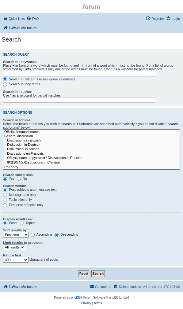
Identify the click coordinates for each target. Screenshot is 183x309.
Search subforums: (18, 175)
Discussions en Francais (91, 154)
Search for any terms (21, 84)
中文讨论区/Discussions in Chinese (91, 162)
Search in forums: (17, 120)
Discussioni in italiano (91, 149)
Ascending (41, 234)
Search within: (14, 186)
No (22, 178)
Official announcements (91, 132)
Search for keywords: (20, 62)
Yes (8, 178)
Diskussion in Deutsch (91, 145)
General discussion (91, 136)
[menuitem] (32, 18)
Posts (10, 223)
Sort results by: (15, 230)
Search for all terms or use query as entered (39, 79)
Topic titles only (17, 199)
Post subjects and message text (29, 189)
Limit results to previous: (23, 243)
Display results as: (18, 219)
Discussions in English (91, 140)
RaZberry (91, 167)
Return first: (12, 255)
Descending (66, 234)
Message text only (19, 195)
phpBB (75, 297)
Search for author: (17, 92)
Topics (27, 223)
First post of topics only (23, 205)
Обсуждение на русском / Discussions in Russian (91, 158)
